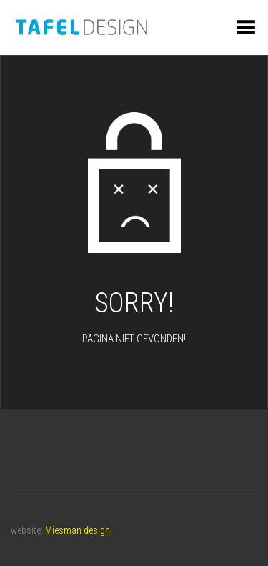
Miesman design (77, 530)
